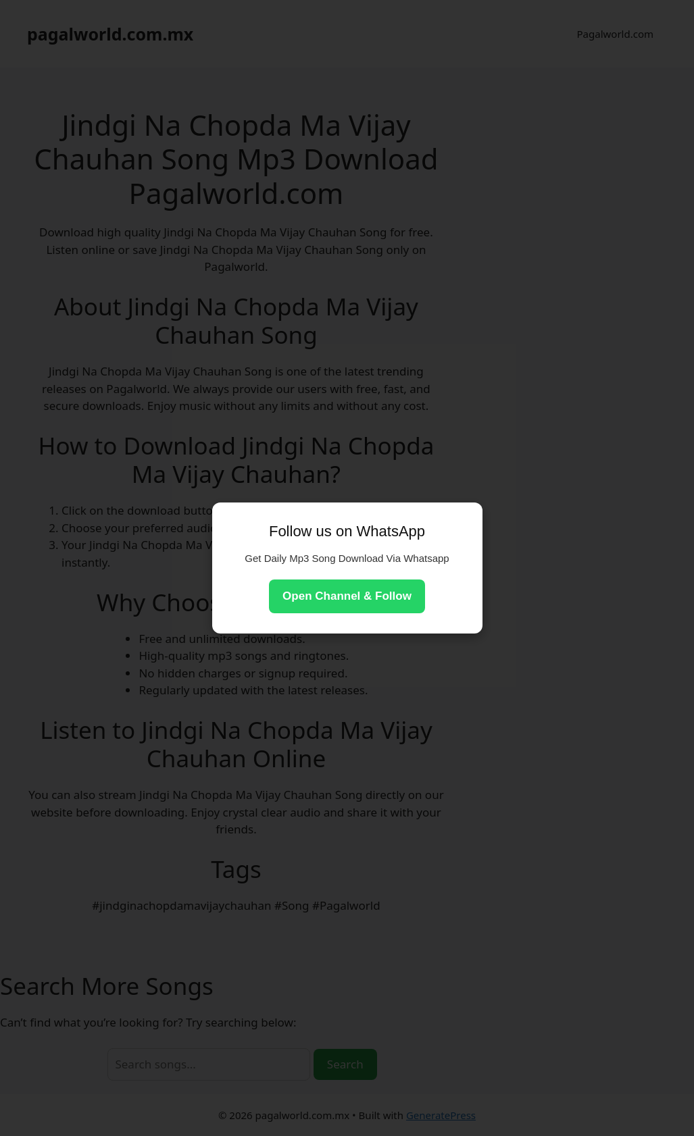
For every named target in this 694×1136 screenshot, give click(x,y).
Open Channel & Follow (347, 596)
